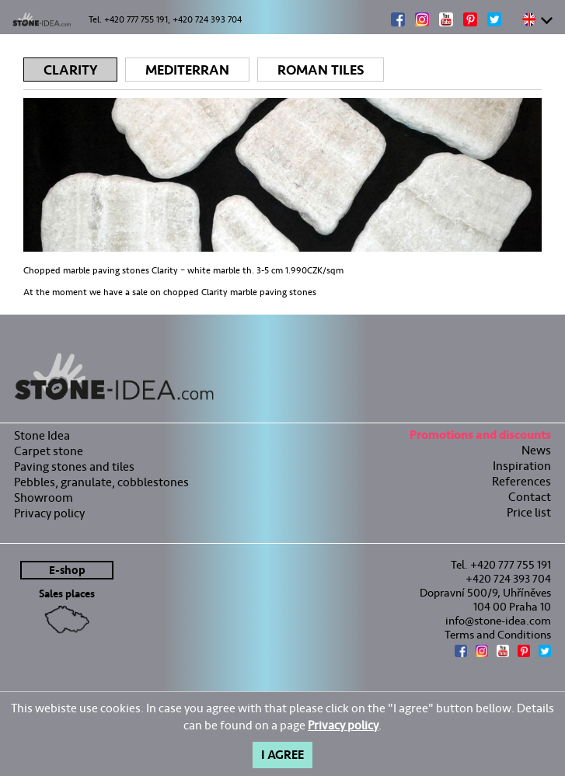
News (536, 450)
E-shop (67, 570)
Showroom (43, 497)
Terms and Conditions (498, 634)
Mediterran (187, 70)
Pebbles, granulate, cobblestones (101, 482)
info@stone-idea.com (498, 620)
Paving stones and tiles (74, 466)
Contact (529, 496)
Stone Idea (42, 435)
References (521, 481)
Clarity (70, 70)
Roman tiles (320, 70)
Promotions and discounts (480, 437)
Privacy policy (49, 513)
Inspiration (522, 465)
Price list (529, 512)
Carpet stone (48, 451)
